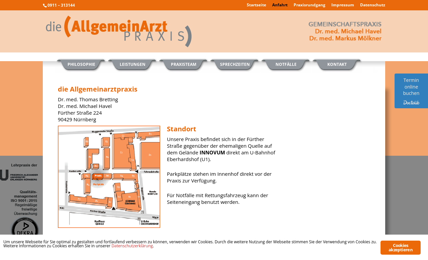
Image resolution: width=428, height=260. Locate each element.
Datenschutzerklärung (132, 246)
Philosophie (81, 64)
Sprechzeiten (235, 64)
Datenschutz (372, 5)
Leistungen (132, 64)
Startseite (256, 5)
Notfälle (286, 64)
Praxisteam (183, 64)
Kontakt (337, 64)
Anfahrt (280, 5)
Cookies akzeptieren (401, 247)
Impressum (342, 5)
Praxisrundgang (309, 5)
